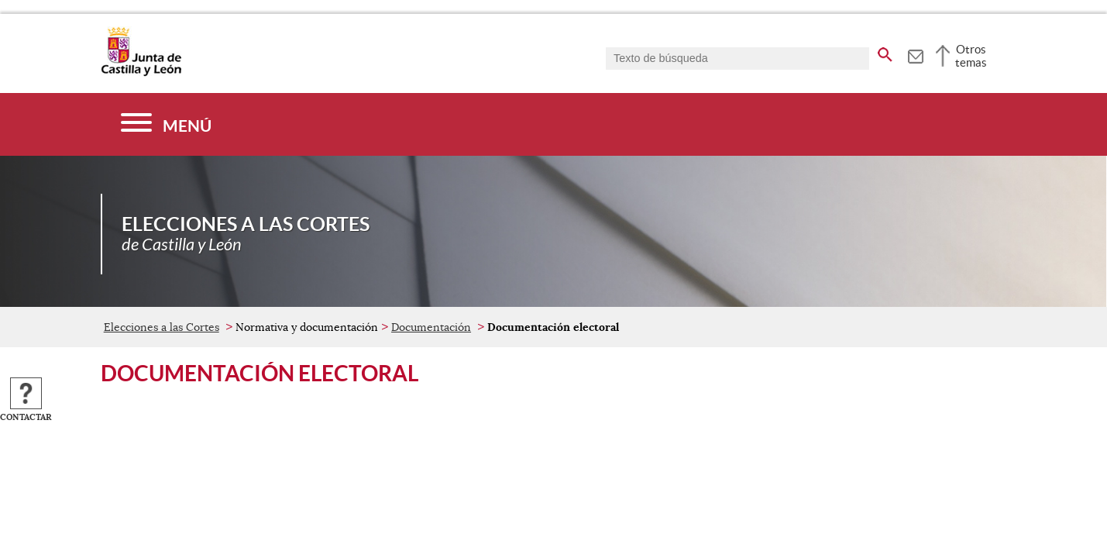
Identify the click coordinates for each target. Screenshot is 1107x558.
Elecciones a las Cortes (161, 327)
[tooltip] (915, 54)
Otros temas (971, 56)
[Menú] (166, 124)
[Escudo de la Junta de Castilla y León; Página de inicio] (141, 73)
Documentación (431, 327)
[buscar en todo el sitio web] (885, 52)
